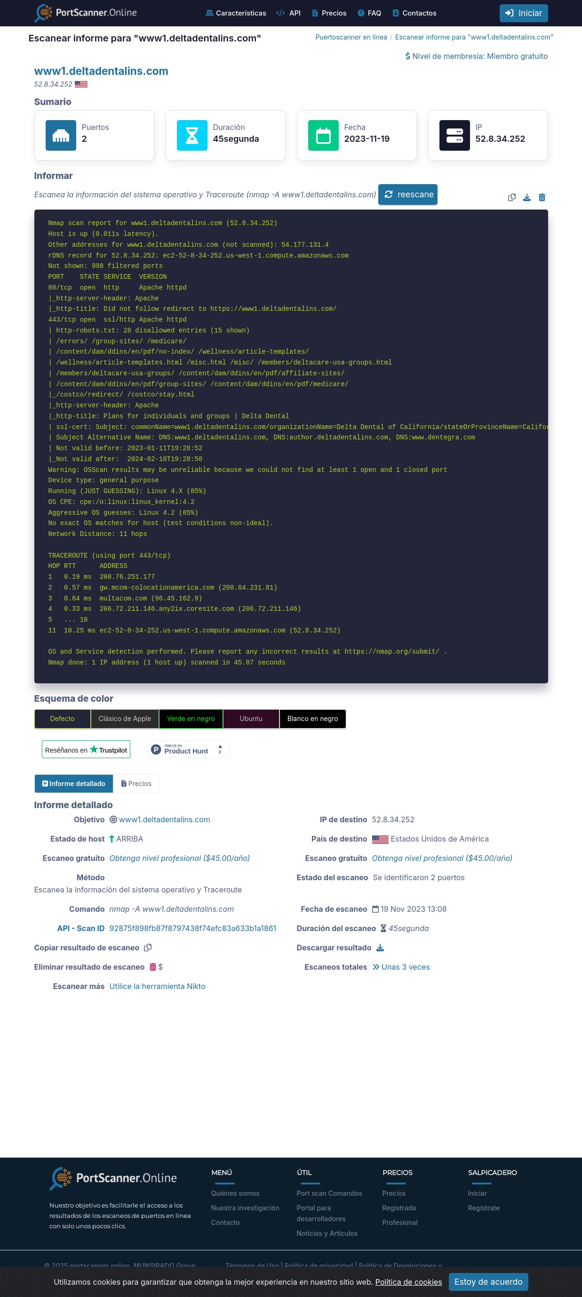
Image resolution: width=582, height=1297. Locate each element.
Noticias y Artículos (327, 1233)
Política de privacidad (319, 1266)
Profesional (400, 1222)
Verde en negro (191, 718)
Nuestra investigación (245, 1208)
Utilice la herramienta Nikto (158, 986)
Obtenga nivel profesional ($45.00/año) (180, 858)
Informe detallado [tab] (73, 783)
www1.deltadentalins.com (101, 71)
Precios (329, 13)
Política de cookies (408, 1288)
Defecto (62, 718)
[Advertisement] (291, 1082)
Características (235, 13)
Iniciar (523, 13)
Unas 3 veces (401, 967)
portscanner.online (100, 1266)
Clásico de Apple (125, 718)
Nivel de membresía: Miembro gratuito (477, 56)
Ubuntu (251, 718)
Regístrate (484, 1208)
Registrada (399, 1208)
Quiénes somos (235, 1193)
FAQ (369, 13)
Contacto (225, 1222)
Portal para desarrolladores (321, 1213)
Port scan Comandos (330, 1193)
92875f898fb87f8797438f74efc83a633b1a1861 (193, 928)
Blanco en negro (312, 718)
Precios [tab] (136, 783)
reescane (409, 194)
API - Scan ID (81, 928)
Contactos (414, 13)
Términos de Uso (252, 1266)
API (288, 13)
